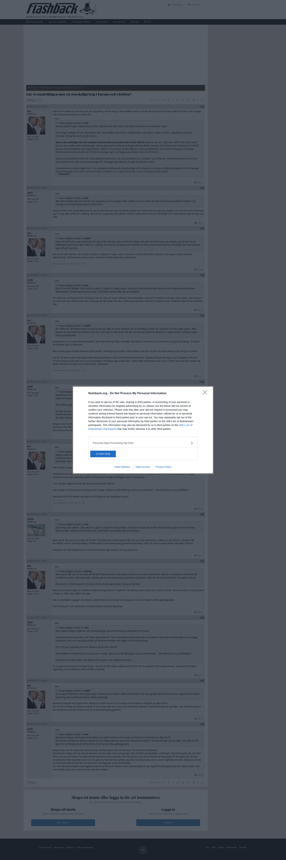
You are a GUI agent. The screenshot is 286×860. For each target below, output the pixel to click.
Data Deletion (122, 467)
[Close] (206, 393)
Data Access (143, 467)
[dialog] (143, 430)
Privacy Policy (163, 467)
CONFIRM (107, 453)
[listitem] (143, 443)
